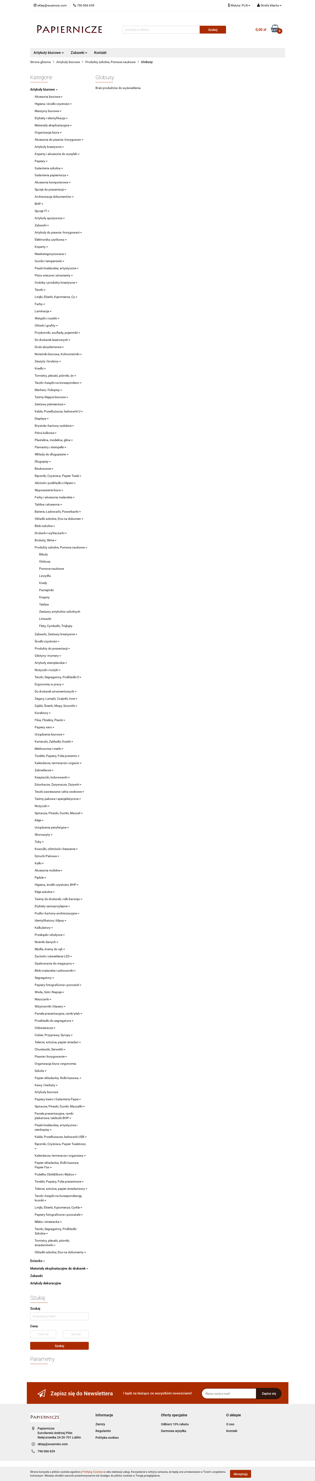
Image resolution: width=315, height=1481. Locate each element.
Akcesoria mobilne (48, 870)
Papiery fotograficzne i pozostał (58, 985)
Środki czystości (47, 641)
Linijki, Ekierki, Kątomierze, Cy (56, 297)
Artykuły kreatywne (49, 147)
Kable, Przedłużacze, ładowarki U (59, 411)
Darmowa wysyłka (173, 1431)
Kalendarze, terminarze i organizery (60, 1155)
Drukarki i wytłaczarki (51, 533)
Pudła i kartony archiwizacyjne (57, 913)
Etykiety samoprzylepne (52, 906)
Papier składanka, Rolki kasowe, (58, 1078)
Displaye (42, 418)
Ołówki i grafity (46, 325)
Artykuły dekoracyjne (45, 1283)
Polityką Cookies (92, 1471)
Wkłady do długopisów (52, 454)
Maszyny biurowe (48, 111)
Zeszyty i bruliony (48, 361)
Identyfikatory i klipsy (50, 920)
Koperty (41, 247)
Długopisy (43, 461)
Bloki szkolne (45, 526)
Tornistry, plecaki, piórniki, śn (55, 375)
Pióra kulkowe (46, 433)
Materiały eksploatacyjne (53, 125)
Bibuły (43, 554)
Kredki (40, 368)
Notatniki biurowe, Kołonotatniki (58, 354)
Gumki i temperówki (49, 261)
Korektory (43, 713)
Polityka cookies (107, 1437)
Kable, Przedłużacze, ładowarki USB (61, 1137)
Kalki (39, 863)
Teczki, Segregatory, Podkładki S (58, 677)
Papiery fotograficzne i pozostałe (59, 1214)
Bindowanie (44, 468)
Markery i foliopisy (48, 390)
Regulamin (103, 1431)
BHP (39, 204)
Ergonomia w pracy (49, 684)
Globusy (45, 561)
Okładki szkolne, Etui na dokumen (59, 519)
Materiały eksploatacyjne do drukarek (59, 1268)
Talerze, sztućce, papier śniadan (58, 1042)
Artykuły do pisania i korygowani (58, 232)
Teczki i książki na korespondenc (58, 383)
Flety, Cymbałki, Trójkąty (55, 626)
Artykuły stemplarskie (51, 663)
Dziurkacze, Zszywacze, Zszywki (58, 784)
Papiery (41, 161)
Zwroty (100, 1424)
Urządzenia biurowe (50, 734)
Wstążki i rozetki (47, 318)
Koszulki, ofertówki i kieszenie (56, 849)
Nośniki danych (46, 942)
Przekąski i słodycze (50, 935)
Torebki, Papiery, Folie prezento (57, 756)
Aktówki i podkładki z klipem (55, 483)
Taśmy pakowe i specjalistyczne (58, 799)
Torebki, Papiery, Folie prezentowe (59, 1181)
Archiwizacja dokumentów (54, 196)
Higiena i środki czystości (53, 104)
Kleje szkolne (45, 892)
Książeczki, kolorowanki (52, 777)
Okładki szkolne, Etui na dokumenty (60, 1252)
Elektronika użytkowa (51, 239)
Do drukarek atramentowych (56, 691)
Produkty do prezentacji (52, 648)
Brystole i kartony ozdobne (54, 425)
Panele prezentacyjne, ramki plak (58, 1013)
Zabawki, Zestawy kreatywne (56, 634)
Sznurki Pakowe (47, 856)
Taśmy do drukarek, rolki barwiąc (58, 899)
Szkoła (41, 1071)
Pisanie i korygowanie (51, 1056)
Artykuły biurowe (49, 53)
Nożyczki (42, 806)
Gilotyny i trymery (48, 655)
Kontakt (100, 53)
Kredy (43, 583)
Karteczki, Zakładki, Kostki (54, 741)
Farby (40, 304)
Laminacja (43, 311)
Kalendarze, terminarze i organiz (58, 763)
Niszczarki (43, 999)
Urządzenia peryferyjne (52, 827)
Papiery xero (44, 727)
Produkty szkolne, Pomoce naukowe (61, 547)
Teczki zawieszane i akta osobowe (59, 791)
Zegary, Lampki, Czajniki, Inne (56, 698)
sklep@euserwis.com (53, 1444)
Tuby (39, 842)
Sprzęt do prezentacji (50, 189)
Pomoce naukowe (51, 568)
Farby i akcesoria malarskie (55, 497)
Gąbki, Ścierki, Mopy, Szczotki (56, 706)
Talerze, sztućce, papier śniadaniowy (61, 1188)
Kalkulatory (44, 927)
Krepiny (44, 597)
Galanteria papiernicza (51, 175)
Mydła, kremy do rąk (50, 949)
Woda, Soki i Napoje (49, 992)
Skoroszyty (44, 834)
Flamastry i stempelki (50, 447)
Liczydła (45, 576)
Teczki (40, 289)
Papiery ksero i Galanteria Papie (58, 1099)
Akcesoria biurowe (49, 96)
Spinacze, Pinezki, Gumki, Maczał (59, 813)
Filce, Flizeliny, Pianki (50, 720)
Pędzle (40, 877)
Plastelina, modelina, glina (54, 440)
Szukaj (59, 1346)
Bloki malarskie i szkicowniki (55, 970)
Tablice (44, 604)
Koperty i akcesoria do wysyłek (57, 154)
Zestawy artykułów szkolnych (59, 611)
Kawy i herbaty (46, 1085)
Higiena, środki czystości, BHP (57, 884)
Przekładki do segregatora (54, 1020)
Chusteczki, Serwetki (50, 1049)
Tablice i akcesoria (48, 504)
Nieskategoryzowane (50, 254)
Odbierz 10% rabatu (175, 1424)
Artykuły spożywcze (50, 218)
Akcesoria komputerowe (53, 182)
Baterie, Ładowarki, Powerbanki (58, 511)
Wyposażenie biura (49, 490)
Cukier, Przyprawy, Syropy (54, 1035)
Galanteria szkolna (49, 168)
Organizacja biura (48, 132)
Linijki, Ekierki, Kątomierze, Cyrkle (58, 1207)
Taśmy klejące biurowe (51, 397)
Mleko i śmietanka (48, 1222)
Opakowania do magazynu (54, 963)
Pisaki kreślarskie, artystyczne (56, 268)
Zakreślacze (44, 770)
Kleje (39, 820)
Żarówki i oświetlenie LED (53, 956)
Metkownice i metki (49, 748)
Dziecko (37, 1261)
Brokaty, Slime (46, 540)
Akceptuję (240, 1474)
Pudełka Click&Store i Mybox (55, 1174)
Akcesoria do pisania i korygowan (59, 139)
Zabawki (79, 53)
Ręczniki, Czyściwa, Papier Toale (58, 476)
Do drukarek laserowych (52, 340)
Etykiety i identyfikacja (51, 118)
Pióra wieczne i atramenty (54, 275)
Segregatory (44, 978)
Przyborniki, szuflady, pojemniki (57, 332)
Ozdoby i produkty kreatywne (56, 282)
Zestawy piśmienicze (50, 404)
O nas (230, 1424)
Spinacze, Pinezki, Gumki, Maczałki (60, 1106)
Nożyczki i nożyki (48, 670)
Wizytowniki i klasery (50, 1006)
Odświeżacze (45, 1028)
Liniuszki (45, 618)
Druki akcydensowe (49, 347)
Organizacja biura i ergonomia (55, 1063)
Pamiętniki (46, 590)
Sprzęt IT (42, 211)
